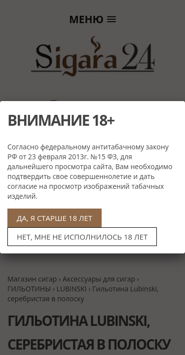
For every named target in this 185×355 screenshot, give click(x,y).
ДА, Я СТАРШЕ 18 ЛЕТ (54, 218)
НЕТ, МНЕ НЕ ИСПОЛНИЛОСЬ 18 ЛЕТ (82, 237)
